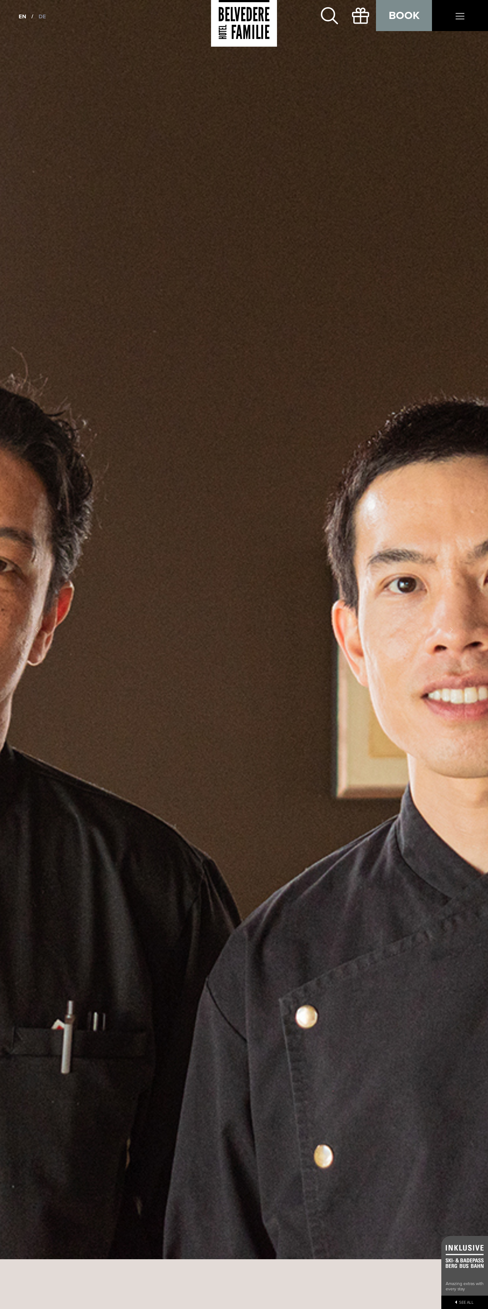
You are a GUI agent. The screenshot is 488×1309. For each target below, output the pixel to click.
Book (404, 15)
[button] (36, 629)
